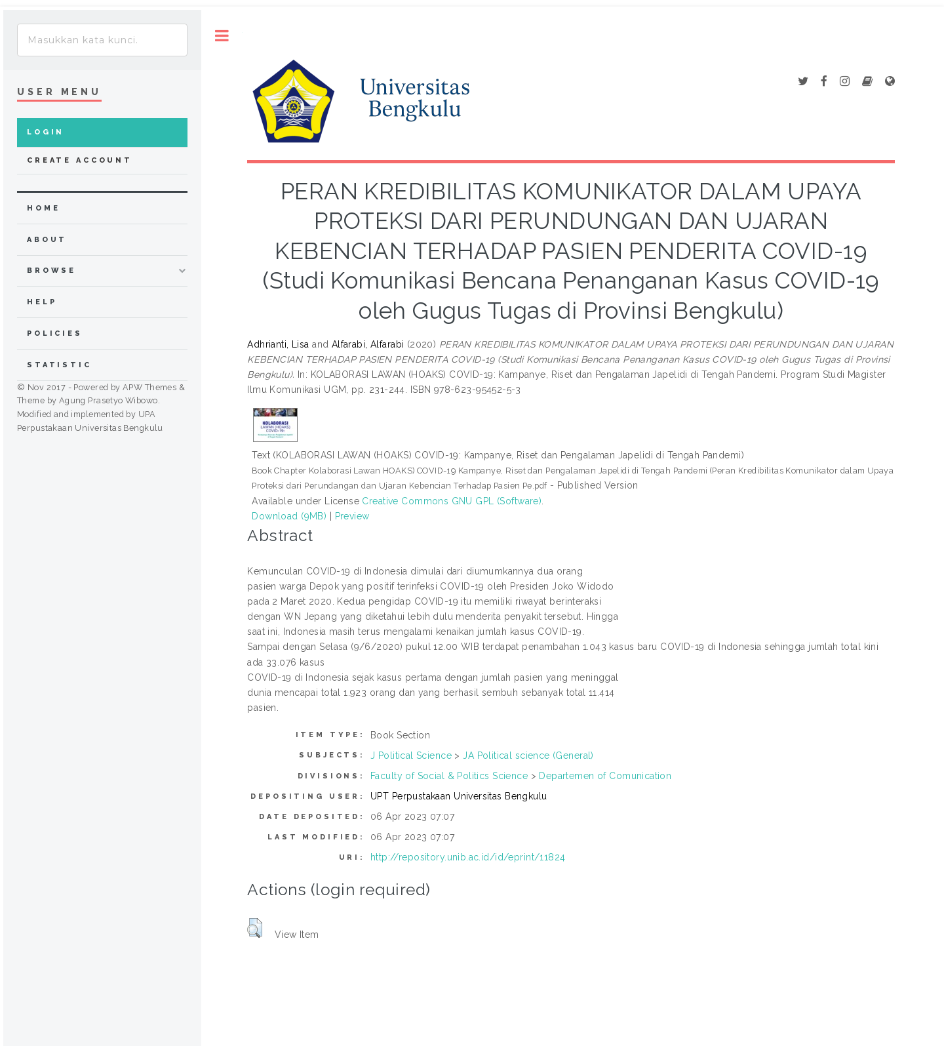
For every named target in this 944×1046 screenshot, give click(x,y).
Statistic (59, 365)
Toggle (222, 36)
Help (41, 302)
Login (45, 132)
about (47, 239)
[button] (254, 928)
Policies (55, 333)
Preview (352, 516)
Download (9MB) (289, 516)
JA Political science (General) (528, 755)
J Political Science (411, 755)
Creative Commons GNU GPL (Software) (451, 501)
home (43, 208)
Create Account (79, 160)
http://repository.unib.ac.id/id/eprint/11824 (467, 857)
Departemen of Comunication (605, 776)
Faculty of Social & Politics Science (449, 776)
